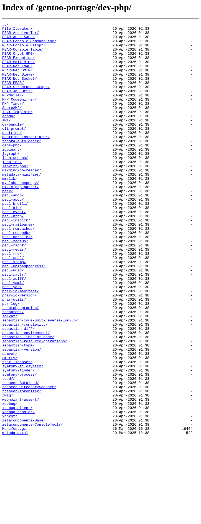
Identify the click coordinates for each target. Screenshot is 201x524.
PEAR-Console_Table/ (22, 55)
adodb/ (8, 135)
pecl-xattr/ (14, 325)
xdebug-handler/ (18, 490)
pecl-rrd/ (12, 300)
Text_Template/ (17, 130)
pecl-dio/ (12, 245)
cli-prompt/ (14, 150)
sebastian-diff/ (18, 390)
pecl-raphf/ (14, 290)
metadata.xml (15, 515)
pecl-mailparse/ (18, 265)
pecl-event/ (14, 250)
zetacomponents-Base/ (23, 500)
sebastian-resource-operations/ (34, 405)
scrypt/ (9, 375)
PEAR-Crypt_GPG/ (18, 60)
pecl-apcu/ (13, 235)
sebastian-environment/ (26, 395)
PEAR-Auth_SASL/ (18, 40)
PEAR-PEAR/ (13, 95)
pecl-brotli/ (15, 240)
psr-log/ (10, 360)
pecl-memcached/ (18, 270)
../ (5, 25)
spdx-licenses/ (17, 430)
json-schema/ (15, 185)
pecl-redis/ (14, 295)
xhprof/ (9, 495)
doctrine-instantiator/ (26, 160)
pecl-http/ (13, 255)
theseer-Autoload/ (20, 455)
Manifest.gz (14, 510)
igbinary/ (12, 175)
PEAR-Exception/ (18, 65)
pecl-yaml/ (13, 335)
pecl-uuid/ (13, 320)
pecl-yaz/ (12, 340)
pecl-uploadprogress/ (23, 315)
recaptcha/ (13, 370)
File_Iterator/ (17, 30)
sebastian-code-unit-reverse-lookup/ (40, 380)
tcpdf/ (8, 450)
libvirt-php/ (15, 195)
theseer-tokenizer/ (21, 465)
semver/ (9, 420)
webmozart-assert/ (20, 475)
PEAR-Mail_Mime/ (18, 70)
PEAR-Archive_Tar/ (20, 35)
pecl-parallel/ (17, 280)
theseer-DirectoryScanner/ (29, 460)
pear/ (7, 225)
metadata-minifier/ (21, 205)
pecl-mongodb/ (16, 275)
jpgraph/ (10, 180)
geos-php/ (12, 170)
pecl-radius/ (15, 285)
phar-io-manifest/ (20, 345)
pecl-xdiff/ (14, 330)
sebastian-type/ (18, 410)
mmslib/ (9, 210)
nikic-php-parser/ (20, 220)
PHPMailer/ (13, 110)
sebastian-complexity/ (25, 385)
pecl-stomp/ (14, 310)
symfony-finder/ (18, 440)
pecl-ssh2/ (13, 305)
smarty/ (9, 425)
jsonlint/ (12, 190)
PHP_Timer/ (13, 120)
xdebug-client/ (17, 485)
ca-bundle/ (13, 145)
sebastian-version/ (21, 415)
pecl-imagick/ (16, 260)
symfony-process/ (19, 445)
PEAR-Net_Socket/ (19, 90)
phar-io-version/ (19, 350)
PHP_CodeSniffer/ (19, 115)
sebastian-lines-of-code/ (28, 400)
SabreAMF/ (12, 125)
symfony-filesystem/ (22, 435)
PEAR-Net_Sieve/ (18, 85)
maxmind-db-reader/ (21, 200)
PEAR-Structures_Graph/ (26, 100)
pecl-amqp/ (13, 230)
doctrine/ (12, 155)
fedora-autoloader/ (21, 165)
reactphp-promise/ (20, 365)
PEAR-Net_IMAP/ (17, 75)
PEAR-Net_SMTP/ (17, 80)
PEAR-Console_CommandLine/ (29, 45)
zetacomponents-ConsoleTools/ (32, 505)
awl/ (6, 140)
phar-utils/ (14, 355)
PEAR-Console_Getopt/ (23, 50)
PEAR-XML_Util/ (17, 105)
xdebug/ (9, 480)
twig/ (7, 470)
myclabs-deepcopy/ (20, 215)
